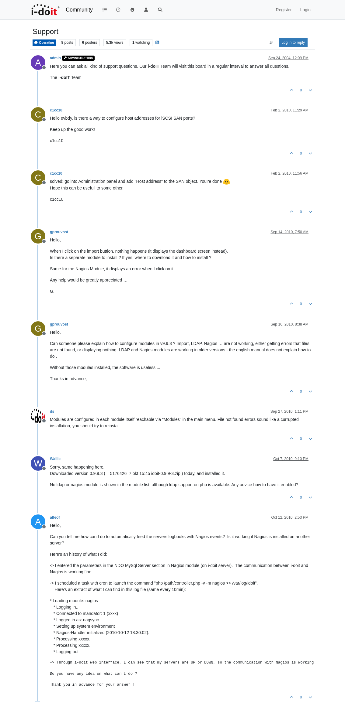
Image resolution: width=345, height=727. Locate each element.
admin (55, 58)
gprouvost (59, 232)
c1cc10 (56, 110)
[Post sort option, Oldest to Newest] (271, 42)
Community (79, 10)
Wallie (55, 459)
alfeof (55, 517)
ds (52, 411)
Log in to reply (293, 42)
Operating (44, 43)
